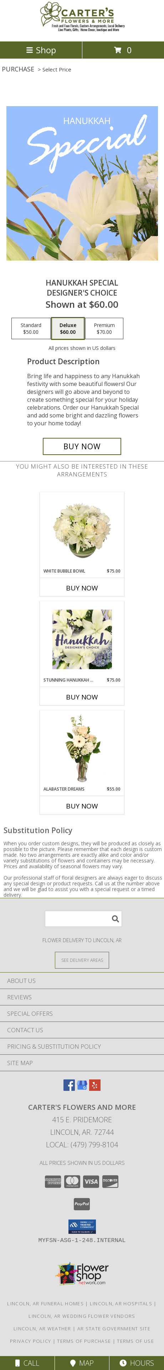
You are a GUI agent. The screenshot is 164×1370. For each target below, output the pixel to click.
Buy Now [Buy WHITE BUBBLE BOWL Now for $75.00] (82, 588)
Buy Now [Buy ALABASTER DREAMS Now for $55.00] (82, 806)
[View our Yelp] (95, 1088)
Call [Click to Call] (27, 1363)
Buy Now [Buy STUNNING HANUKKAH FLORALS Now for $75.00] (82, 697)
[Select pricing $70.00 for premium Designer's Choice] (104, 328)
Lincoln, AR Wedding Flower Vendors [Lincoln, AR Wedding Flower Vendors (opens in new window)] (82, 1316)
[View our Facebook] (69, 1088)
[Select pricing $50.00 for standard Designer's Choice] (31, 328)
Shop (41, 50)
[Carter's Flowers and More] (82, 31)
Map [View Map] (82, 1363)
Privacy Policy (30, 1341)
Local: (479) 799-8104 (82, 1144)
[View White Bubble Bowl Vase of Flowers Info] (82, 530)
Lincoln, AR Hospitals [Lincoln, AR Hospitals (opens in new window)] (121, 1303)
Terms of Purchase (84, 1341)
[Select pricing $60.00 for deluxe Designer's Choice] (68, 328)
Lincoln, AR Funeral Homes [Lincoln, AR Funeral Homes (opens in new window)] (45, 1303)
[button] (82, 1227)
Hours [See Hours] (136, 1363)
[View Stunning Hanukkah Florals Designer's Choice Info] (82, 639)
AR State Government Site (113, 1328)
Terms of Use (135, 1341)
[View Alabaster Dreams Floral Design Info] (82, 748)
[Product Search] (83, 919)
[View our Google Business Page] (82, 1088)
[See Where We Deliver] (82, 959)
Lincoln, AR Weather (42, 1328)
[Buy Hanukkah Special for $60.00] (82, 446)
